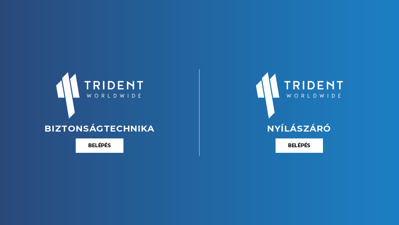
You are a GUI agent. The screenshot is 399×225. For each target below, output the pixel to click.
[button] (99, 145)
